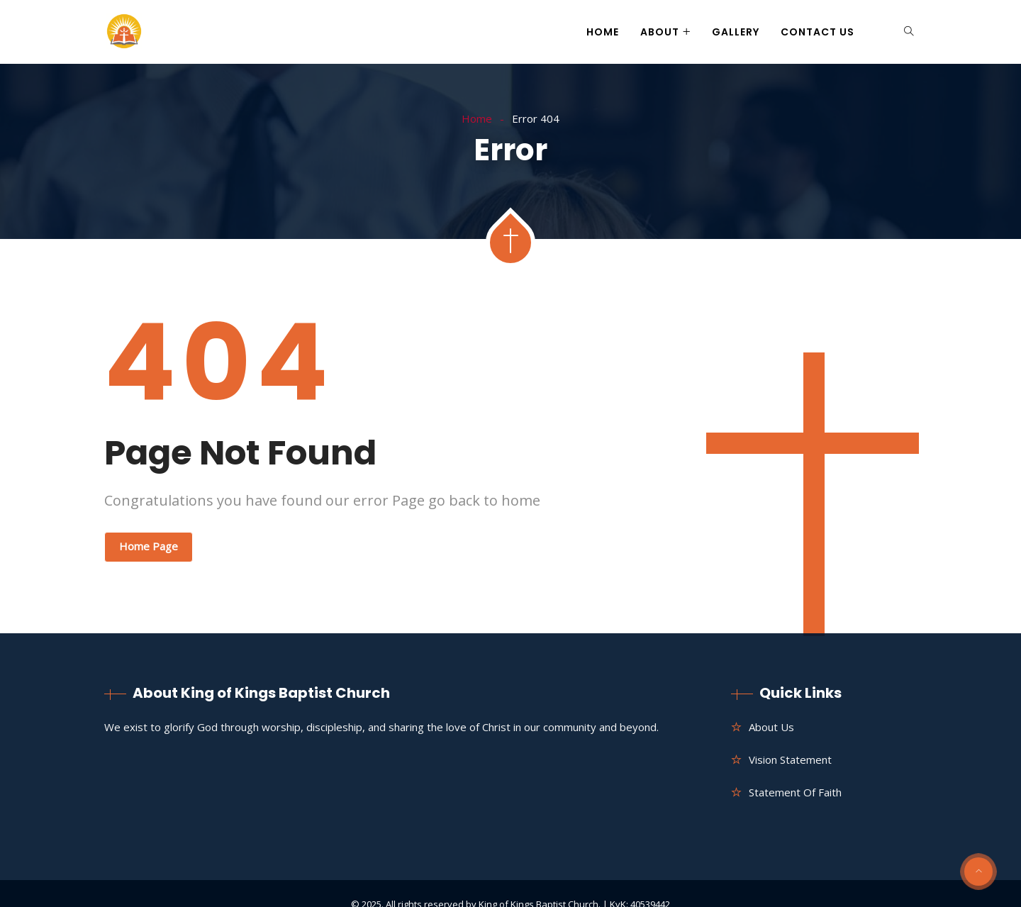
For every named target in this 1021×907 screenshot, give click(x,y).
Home (602, 32)
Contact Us (817, 32)
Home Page (148, 546)
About (659, 32)
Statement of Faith (795, 792)
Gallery (735, 32)
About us (771, 727)
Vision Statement (790, 759)
